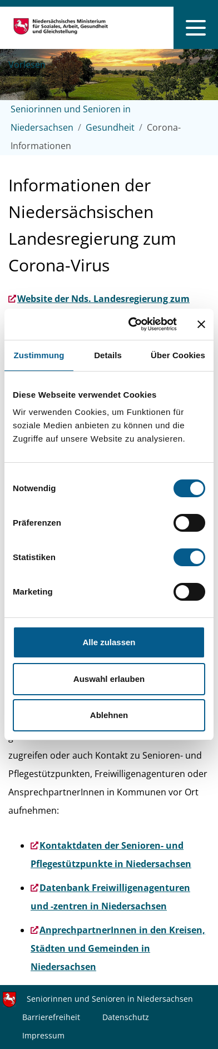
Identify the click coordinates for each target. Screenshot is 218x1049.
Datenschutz (125, 1017)
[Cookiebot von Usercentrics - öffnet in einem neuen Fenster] (132, 324)
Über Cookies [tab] (178, 355)
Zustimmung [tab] (39, 355)
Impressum (43, 1035)
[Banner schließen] (201, 324)
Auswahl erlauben (109, 679)
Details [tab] (108, 355)
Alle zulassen (108, 642)
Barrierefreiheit (51, 1017)
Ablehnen (109, 715)
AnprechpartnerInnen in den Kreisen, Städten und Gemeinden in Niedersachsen (118, 948)
